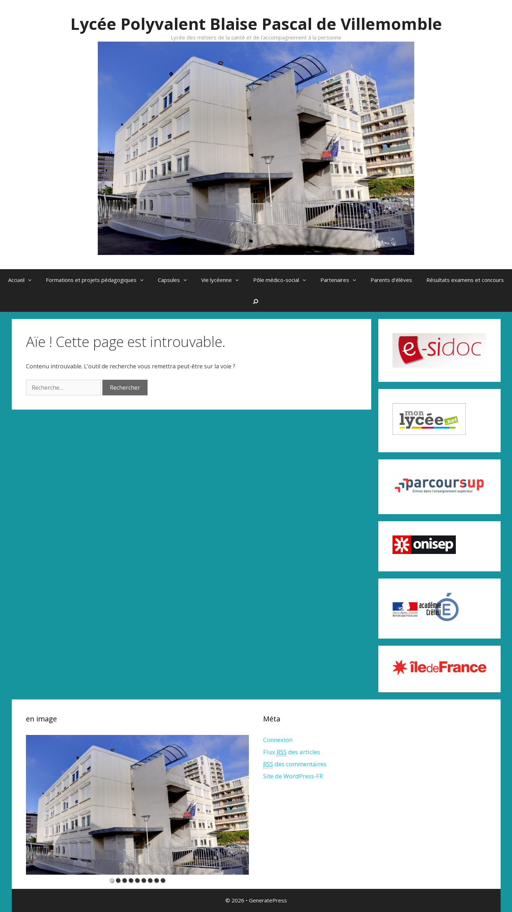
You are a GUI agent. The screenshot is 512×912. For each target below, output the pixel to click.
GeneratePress (268, 900)
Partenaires (341, 279)
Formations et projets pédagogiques (98, 279)
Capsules (176, 279)
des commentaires (294, 764)
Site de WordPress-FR (293, 776)
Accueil (23, 279)
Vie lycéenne (223, 279)
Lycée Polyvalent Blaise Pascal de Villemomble (256, 23)
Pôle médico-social (283, 279)
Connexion (278, 740)
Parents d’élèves (391, 279)
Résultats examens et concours (465, 279)
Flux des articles (291, 752)
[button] (32, 279)
